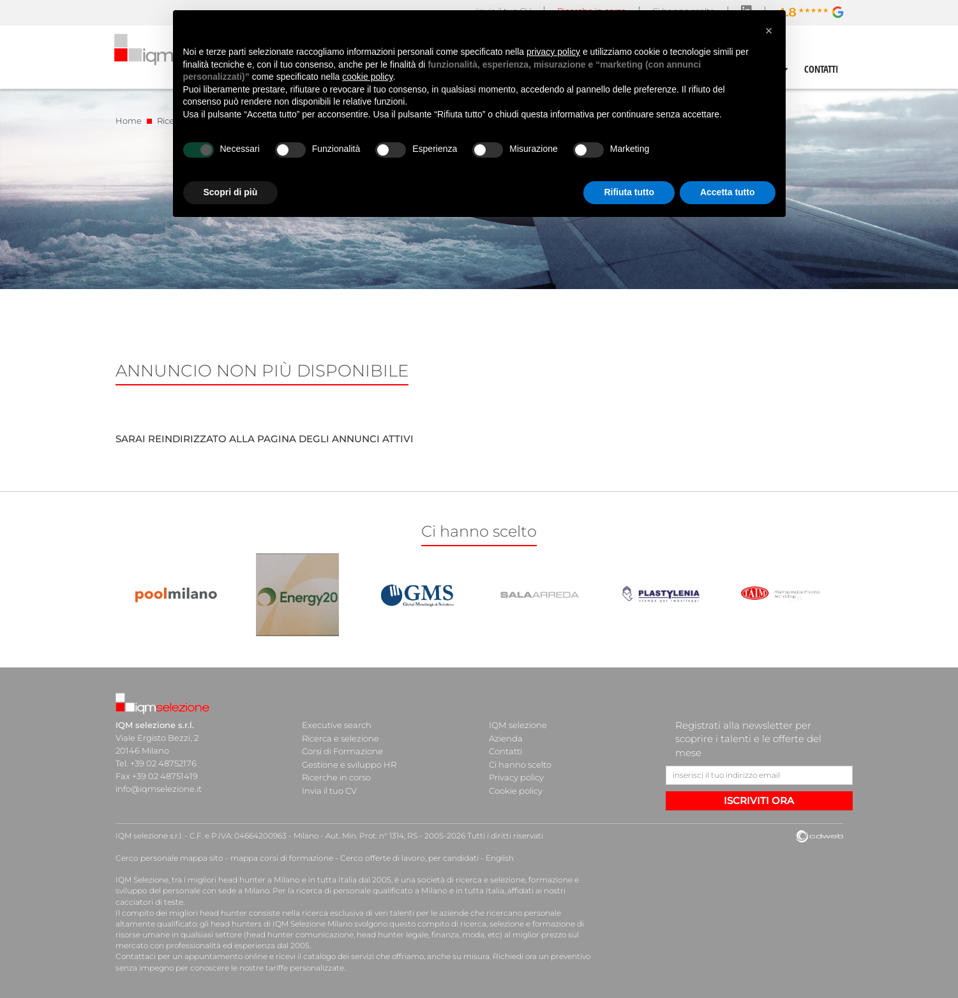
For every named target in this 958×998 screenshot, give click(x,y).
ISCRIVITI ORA (759, 800)
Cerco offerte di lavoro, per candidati (404, 858)
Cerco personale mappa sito (168, 858)
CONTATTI (821, 69)
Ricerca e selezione (340, 738)
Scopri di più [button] (231, 192)
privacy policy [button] (553, 52)
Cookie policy (516, 789)
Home (129, 120)
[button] (769, 30)
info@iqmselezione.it (158, 789)
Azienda (506, 738)
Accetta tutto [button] (727, 192)
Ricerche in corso (336, 776)
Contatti (505, 750)
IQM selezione (517, 725)
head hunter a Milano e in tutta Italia (287, 879)
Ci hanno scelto (520, 763)
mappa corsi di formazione (278, 858)
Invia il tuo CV (329, 789)
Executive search (336, 725)
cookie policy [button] (367, 76)
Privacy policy (516, 776)
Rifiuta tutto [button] (629, 192)
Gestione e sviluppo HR (349, 763)
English (493, 858)
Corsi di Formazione (342, 750)
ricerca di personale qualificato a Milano (369, 890)
